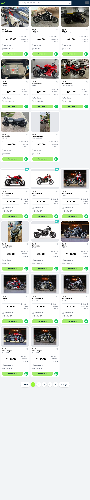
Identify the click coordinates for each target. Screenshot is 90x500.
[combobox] (45, 3)
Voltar (25, 384)
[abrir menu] (87, 3)
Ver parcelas (12, 54)
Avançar (64, 384)
